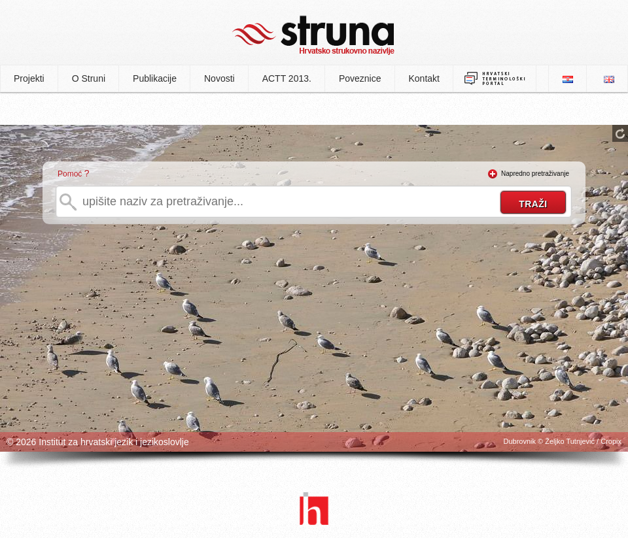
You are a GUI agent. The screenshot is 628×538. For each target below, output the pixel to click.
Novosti (219, 78)
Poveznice (360, 78)
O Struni (88, 78)
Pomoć (70, 173)
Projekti (29, 78)
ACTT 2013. (286, 78)
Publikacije (155, 78)
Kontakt (424, 78)
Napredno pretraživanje (535, 173)
